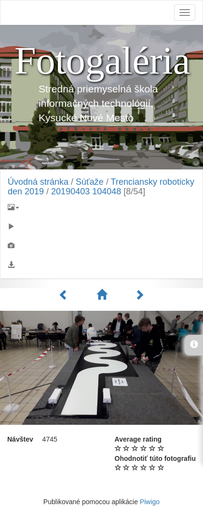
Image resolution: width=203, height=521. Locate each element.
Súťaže (90, 182)
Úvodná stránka (38, 182)
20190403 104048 (86, 191)
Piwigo (150, 502)
